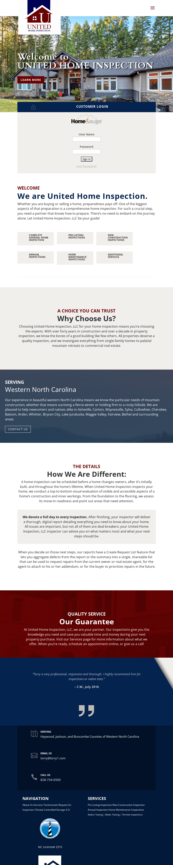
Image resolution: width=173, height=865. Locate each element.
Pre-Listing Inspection (100, 805)
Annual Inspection (98, 809)
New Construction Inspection (129, 805)
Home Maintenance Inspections (126, 809)
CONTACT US (18, 429)
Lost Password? (86, 166)
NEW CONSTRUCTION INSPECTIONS (118, 237)
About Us (27, 805)
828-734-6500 (50, 780)
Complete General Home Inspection (38, 237)
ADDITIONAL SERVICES (115, 256)
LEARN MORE (31, 80)
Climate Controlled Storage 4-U (52, 809)
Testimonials (51, 805)
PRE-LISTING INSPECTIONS (76, 236)
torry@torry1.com (53, 758)
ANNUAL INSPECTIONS (37, 256)
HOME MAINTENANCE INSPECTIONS (77, 257)
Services (38, 805)
